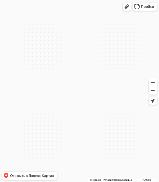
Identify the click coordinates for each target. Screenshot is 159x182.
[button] (127, 7)
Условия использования (117, 179)
